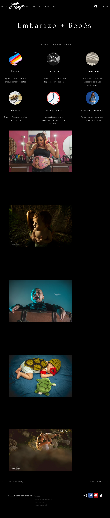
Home (37, 496)
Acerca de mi (41, 505)
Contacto (39, 502)
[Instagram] (85, 495)
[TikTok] (101, 495)
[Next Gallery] (94, 481)
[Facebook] (90, 495)
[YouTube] (96, 495)
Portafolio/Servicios (43, 499)
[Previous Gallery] (15, 481)
